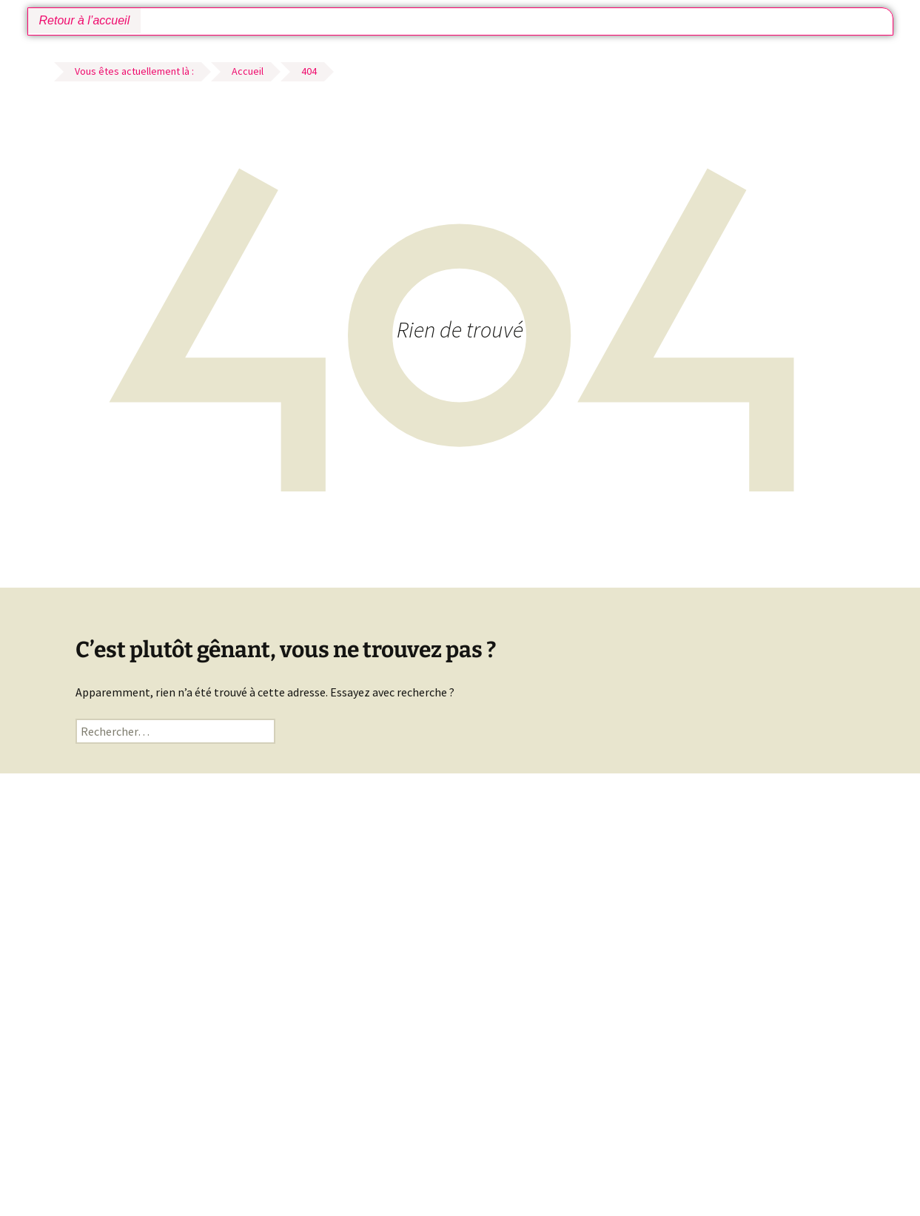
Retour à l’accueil (84, 20)
